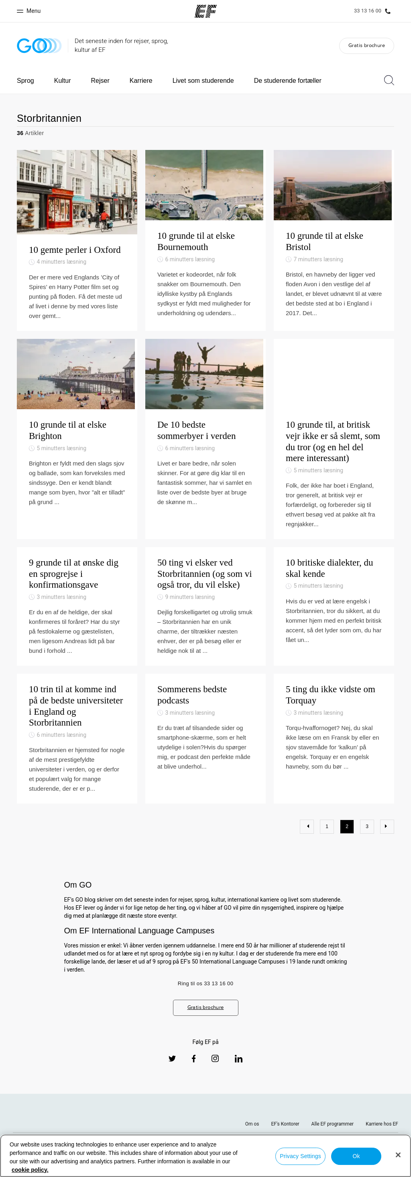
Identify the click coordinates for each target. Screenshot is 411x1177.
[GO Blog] (39, 45)
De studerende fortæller (287, 80)
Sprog (25, 80)
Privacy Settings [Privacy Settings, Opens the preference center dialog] (300, 1156)
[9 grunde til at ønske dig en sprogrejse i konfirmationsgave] (77, 625)
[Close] (398, 1155)
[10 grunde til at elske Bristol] (334, 244)
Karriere (141, 80)
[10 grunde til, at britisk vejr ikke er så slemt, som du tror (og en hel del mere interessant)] (334, 452)
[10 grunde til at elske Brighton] (77, 452)
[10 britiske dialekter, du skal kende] (334, 625)
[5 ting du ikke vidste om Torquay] (334, 758)
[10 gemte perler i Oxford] (77, 244)
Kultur (62, 80)
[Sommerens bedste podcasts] (205, 758)
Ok (356, 1156)
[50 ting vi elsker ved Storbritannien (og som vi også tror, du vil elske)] (205, 625)
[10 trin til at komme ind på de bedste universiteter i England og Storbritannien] (77, 758)
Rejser (100, 80)
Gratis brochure (366, 45)
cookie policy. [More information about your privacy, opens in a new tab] (30, 1170)
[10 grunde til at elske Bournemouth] (205, 244)
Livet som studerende (203, 80)
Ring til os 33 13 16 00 (206, 1003)
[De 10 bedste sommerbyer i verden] (205, 452)
